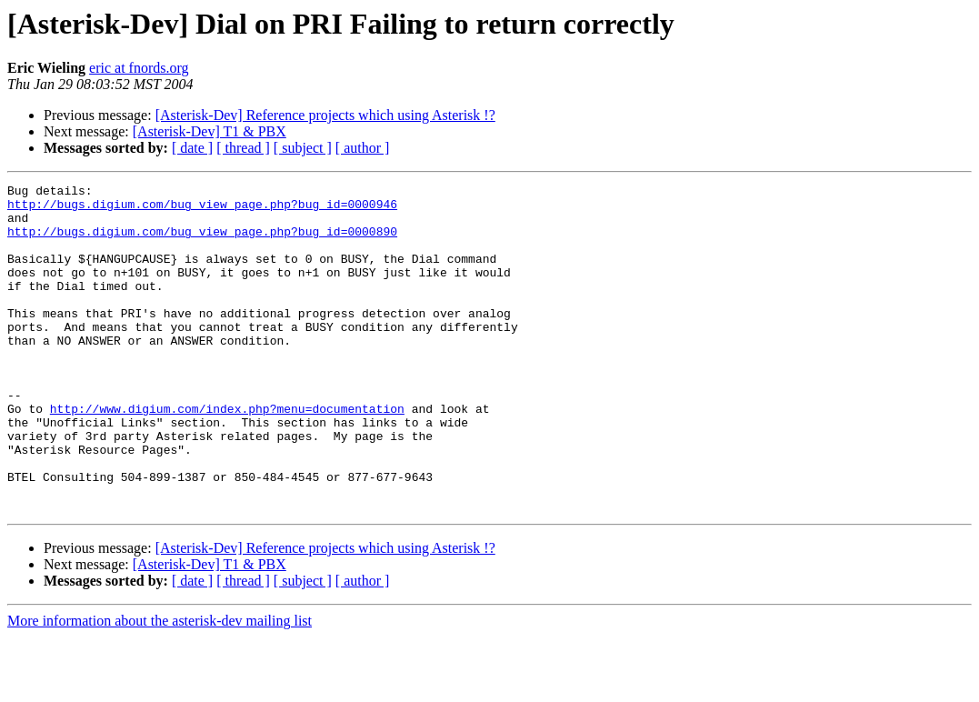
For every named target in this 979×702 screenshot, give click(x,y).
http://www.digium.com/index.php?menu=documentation (227, 454)
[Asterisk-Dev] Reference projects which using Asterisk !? (325, 115)
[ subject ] (303, 147)
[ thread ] (243, 147)
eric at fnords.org (138, 67)
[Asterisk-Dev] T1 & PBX (209, 131)
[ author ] (362, 147)
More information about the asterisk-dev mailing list (159, 686)
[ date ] (192, 147)
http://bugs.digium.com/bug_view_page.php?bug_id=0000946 (202, 209)
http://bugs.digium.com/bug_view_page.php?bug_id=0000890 (202, 242)
